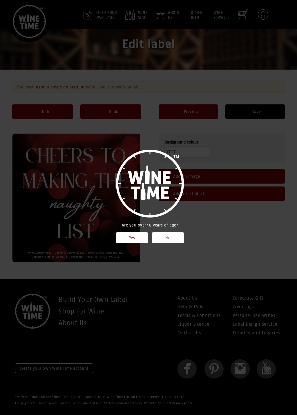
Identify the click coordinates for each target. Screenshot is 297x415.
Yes (132, 237)
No (168, 237)
